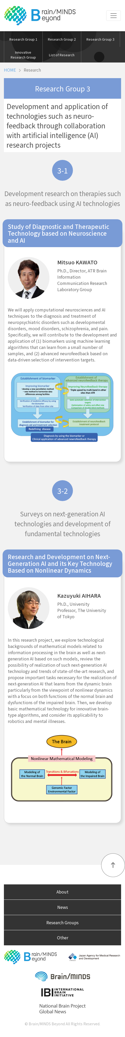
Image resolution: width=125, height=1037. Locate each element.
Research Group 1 (23, 39)
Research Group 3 (100, 39)
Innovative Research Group (23, 55)
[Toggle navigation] (113, 15)
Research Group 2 (62, 39)
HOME (10, 70)
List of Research (61, 54)
